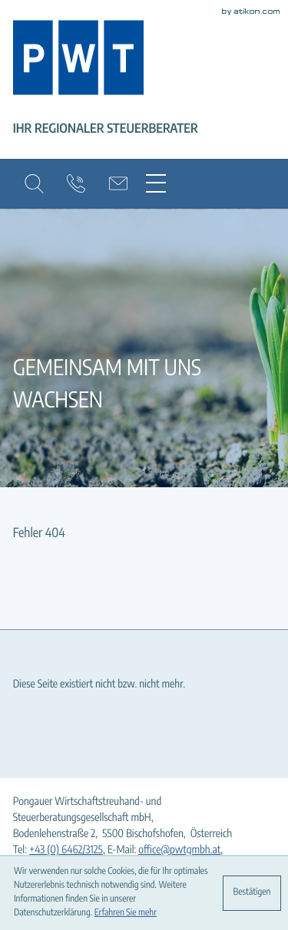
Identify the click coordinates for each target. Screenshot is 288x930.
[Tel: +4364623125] (66, 851)
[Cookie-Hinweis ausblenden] (252, 893)
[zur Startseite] (78, 60)
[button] (34, 183)
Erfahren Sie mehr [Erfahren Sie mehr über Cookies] (125, 913)
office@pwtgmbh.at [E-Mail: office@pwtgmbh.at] (179, 850)
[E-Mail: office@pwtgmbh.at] (119, 184)
